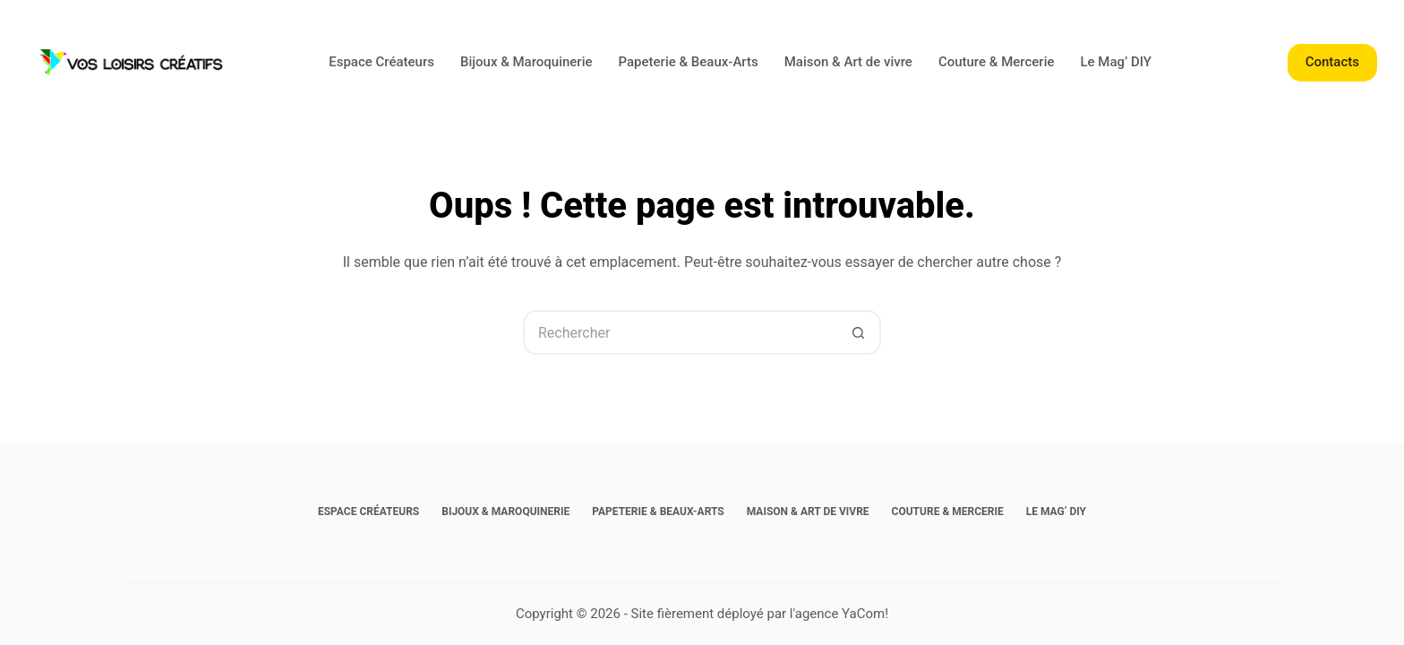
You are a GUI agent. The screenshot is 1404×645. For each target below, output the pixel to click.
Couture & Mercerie (996, 62)
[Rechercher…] (679, 332)
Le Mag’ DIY (1116, 62)
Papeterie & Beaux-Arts (688, 62)
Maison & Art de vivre (848, 62)
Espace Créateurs (381, 62)
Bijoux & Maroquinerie (526, 62)
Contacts (1332, 62)
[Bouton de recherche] (858, 332)
